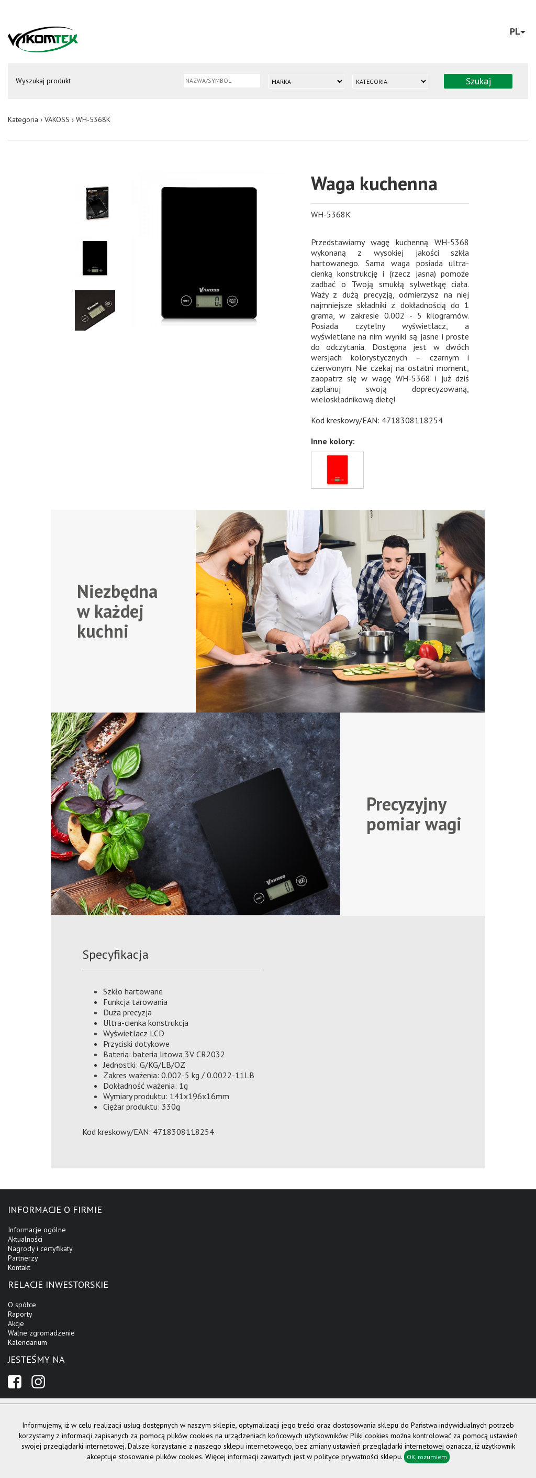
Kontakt (19, 1267)
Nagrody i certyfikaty (40, 1248)
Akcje (16, 1323)
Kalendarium (27, 1342)
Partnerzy (23, 1258)
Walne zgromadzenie (41, 1333)
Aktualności (25, 1239)
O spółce (22, 1304)
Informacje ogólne (37, 1229)
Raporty (20, 1314)
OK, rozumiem (427, 1457)
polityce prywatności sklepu (357, 1456)
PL (518, 31)
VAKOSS (57, 119)
